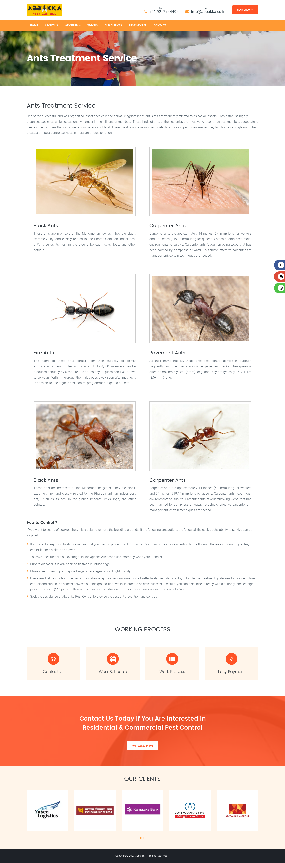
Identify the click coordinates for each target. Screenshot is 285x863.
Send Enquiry (245, 9)
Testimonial (138, 25)
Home (34, 25)
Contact (160, 25)
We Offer (71, 25)
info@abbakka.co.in (208, 11)
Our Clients (113, 25)
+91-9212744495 (164, 11)
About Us (51, 25)
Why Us (92, 25)
